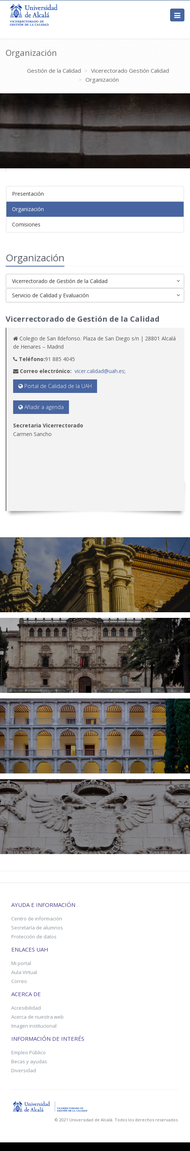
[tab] (95, 194)
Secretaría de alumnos (37, 927)
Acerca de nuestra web (37, 1016)
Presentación (28, 193)
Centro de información (36, 918)
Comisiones (26, 224)
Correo (19, 981)
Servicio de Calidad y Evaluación (96, 296)
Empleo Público (28, 1052)
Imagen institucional (34, 1025)
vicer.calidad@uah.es (99, 371)
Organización (28, 209)
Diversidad (23, 1070)
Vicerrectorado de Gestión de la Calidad (96, 282)
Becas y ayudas (29, 1061)
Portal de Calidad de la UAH (55, 386)
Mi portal (21, 963)
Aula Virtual (24, 972)
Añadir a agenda (41, 407)
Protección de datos (34, 936)
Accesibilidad (26, 1007)
